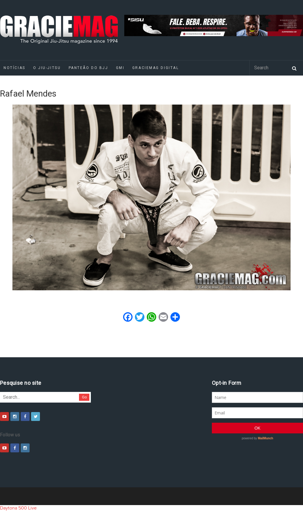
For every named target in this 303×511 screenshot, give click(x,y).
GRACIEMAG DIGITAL (155, 68)
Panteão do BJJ (88, 68)
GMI (120, 68)
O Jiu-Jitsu (47, 68)
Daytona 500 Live (18, 508)
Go (84, 397)
